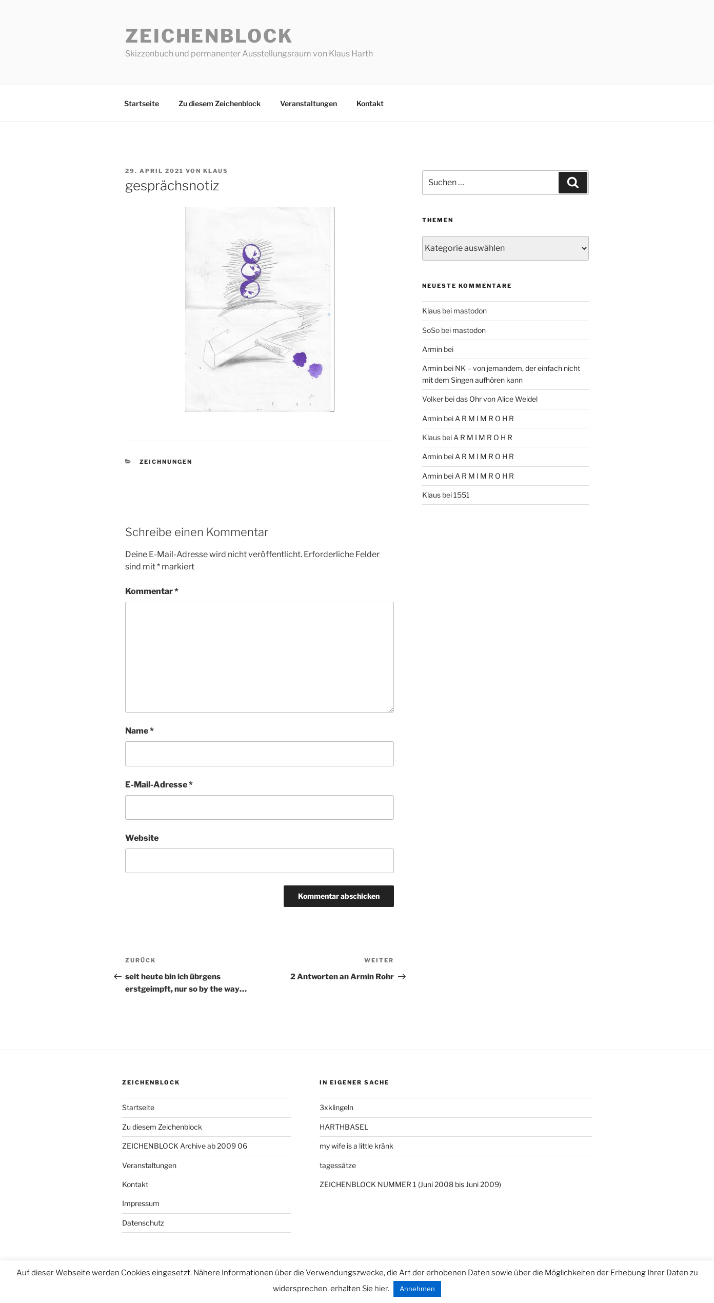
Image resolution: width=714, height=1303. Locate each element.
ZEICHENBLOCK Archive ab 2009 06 (184, 1145)
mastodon (470, 310)
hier (381, 1288)
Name (139, 731)
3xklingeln (336, 1107)
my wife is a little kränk (356, 1145)
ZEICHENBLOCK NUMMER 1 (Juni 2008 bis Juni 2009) (410, 1184)
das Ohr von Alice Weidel (497, 398)
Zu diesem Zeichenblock (220, 103)
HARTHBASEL (344, 1126)
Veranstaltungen (308, 103)
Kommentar (152, 591)
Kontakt (370, 103)
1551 (461, 494)
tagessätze (338, 1165)
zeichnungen (166, 461)
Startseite (141, 103)
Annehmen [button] (417, 1289)
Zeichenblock (209, 36)
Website (141, 838)
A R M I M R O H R (484, 418)
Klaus (215, 170)
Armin (432, 349)
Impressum (141, 1203)
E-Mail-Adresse (159, 784)
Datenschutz (143, 1222)
